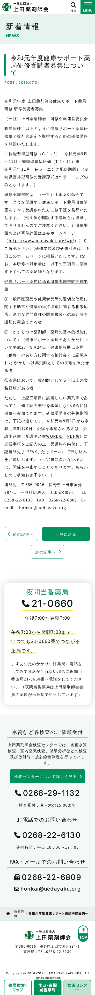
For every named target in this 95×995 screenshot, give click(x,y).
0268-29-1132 (51, 793)
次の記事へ (45, 552)
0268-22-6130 (51, 835)
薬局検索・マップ (17, 987)
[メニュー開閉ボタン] (87, 7)
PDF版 (73, 436)
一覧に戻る (66, 534)
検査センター (77, 987)
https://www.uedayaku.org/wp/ (41, 240)
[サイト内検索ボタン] (73, 7)
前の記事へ (23, 534)
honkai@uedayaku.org (42, 507)
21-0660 (52, 603)
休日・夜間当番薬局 (47, 987)
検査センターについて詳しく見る (45, 776)
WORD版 (54, 436)
